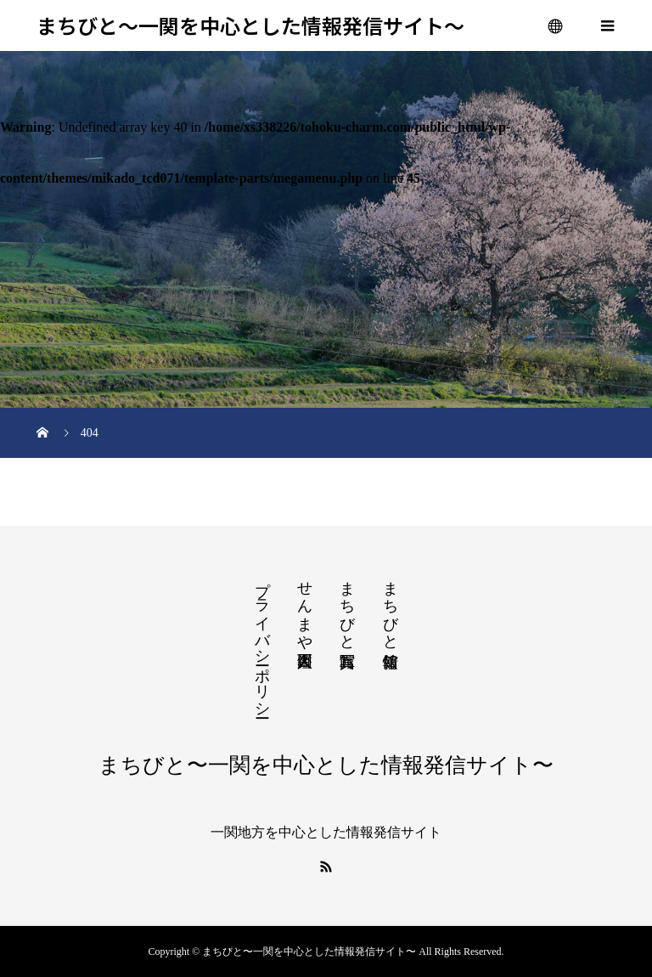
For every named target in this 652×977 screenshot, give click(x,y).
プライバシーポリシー (262, 640)
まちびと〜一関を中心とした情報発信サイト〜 (250, 26)
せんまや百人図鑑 (304, 606)
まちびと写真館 (347, 606)
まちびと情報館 (390, 606)
